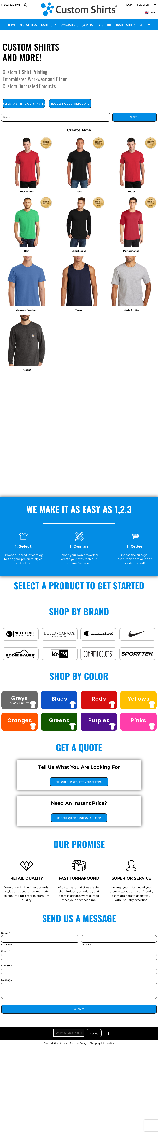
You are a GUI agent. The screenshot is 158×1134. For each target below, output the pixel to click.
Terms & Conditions (55, 1043)
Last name (86, 944)
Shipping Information (102, 1043)
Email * (5, 951)
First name (6, 944)
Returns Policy (78, 1043)
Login (128, 4)
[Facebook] (109, 1033)
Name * (5, 933)
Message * (7, 979)
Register (143, 4)
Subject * (6, 965)
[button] (25, 4)
